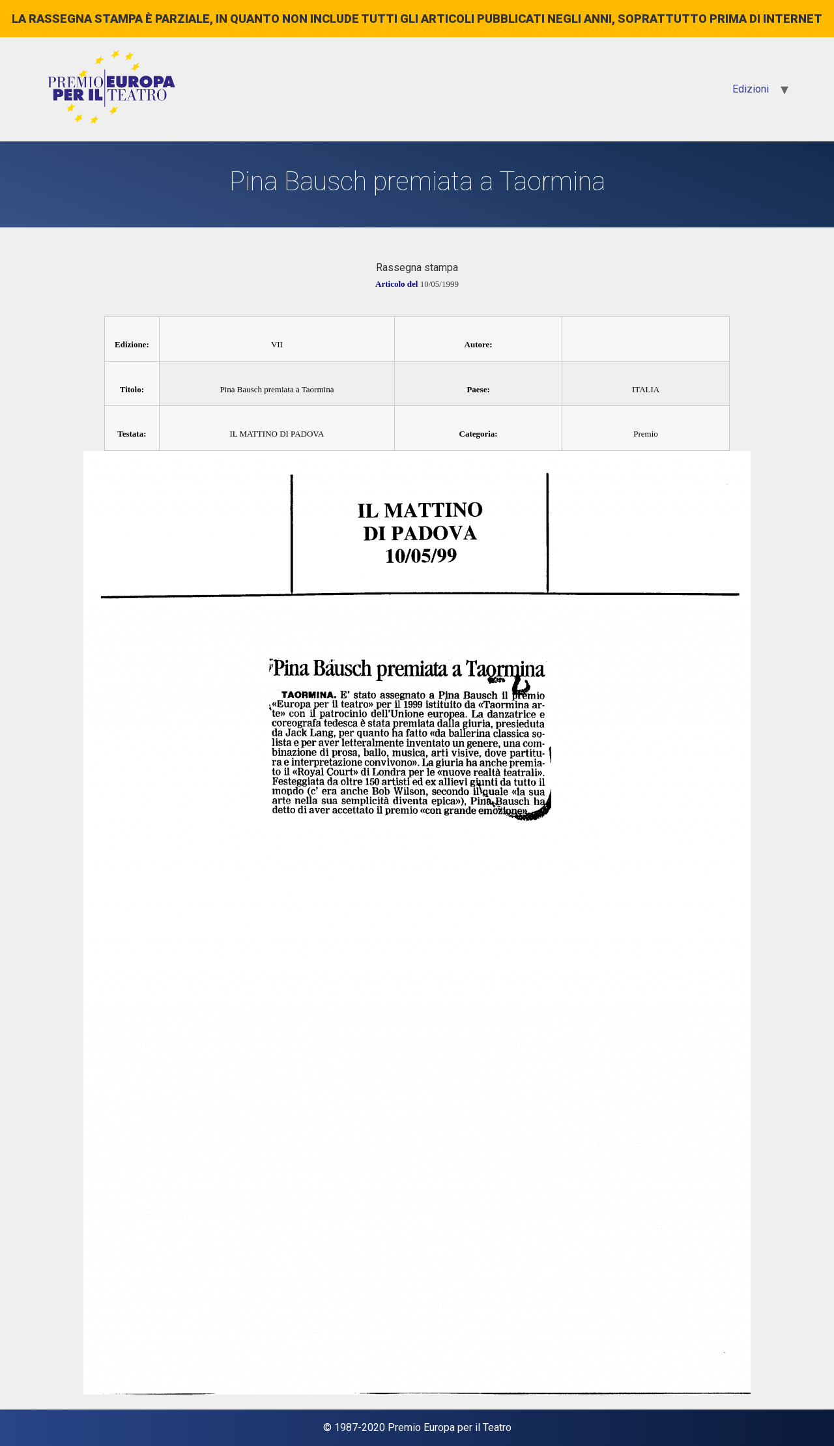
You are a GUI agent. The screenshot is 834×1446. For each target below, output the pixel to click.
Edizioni (750, 89)
